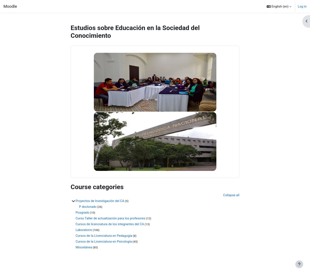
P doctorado (87, 207)
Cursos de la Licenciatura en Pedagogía (104, 236)
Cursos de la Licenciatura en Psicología (104, 242)
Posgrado (82, 213)
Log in (302, 6)
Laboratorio (84, 230)
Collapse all (231, 195)
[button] (279, 6)
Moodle (10, 6)
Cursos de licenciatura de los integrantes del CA (110, 224)
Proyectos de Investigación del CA (100, 201)
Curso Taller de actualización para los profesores (110, 218)
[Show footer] (299, 264)
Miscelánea (84, 247)
